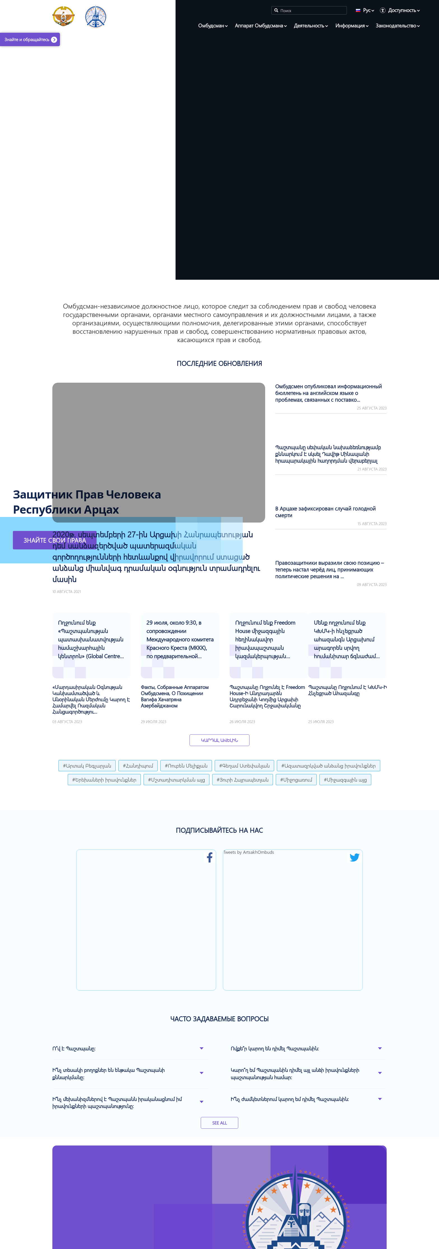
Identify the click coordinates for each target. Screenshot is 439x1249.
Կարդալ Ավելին (219, 740)
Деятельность (309, 25)
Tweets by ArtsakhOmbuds (248, 852)
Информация (350, 25)
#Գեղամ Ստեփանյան (244, 765)
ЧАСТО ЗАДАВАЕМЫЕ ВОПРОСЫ (219, 1018)
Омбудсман (211, 25)
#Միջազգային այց (345, 779)
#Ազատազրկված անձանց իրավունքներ (328, 765)
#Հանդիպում (138, 765)
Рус (363, 10)
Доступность (402, 10)
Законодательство (396, 25)
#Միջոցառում (296, 779)
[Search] (309, 10)
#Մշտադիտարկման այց (176, 779)
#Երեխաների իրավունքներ (104, 779)
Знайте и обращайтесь (26, 39)
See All (219, 1123)
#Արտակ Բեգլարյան (87, 765)
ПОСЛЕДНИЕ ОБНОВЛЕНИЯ (219, 363)
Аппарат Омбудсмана (259, 25)
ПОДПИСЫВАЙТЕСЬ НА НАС (219, 829)
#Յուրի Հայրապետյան (242, 779)
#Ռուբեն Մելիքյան (186, 765)
